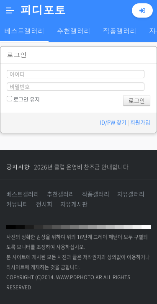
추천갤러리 (60, 194)
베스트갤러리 (22, 194)
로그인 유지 (23, 99)
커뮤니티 (17, 204)
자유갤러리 (130, 194)
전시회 (44, 204)
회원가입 (140, 122)
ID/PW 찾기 (113, 122)
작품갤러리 (95, 194)
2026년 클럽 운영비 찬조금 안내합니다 (81, 166)
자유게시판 (74, 204)
